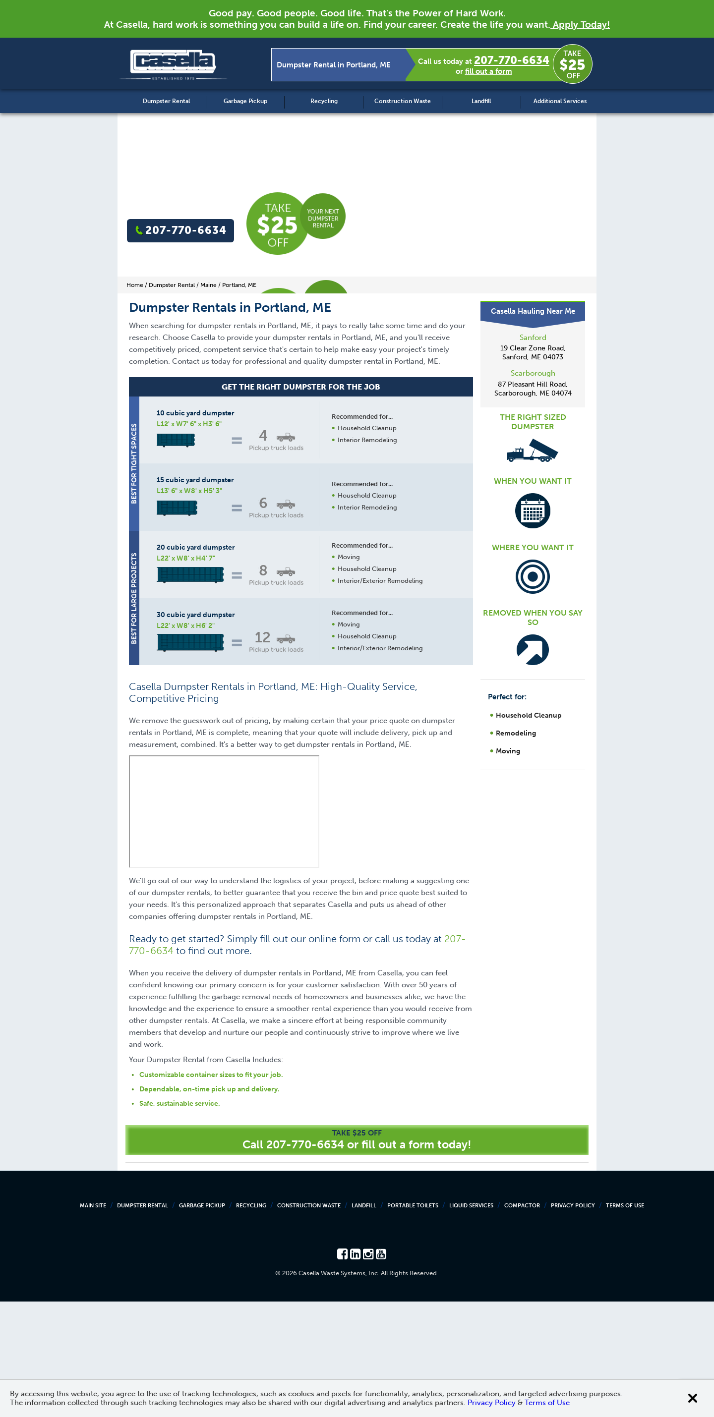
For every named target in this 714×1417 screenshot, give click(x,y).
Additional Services (560, 101)
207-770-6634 (511, 60)
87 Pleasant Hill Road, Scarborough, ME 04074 (533, 388)
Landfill (481, 101)
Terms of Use (625, 1321)
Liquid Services (471, 1321)
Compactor (522, 1321)
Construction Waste (402, 101)
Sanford (533, 337)
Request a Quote (366, 755)
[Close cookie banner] (692, 1398)
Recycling (324, 101)
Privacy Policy (573, 1321)
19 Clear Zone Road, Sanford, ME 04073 (533, 352)
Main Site (93, 1321)
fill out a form (488, 71)
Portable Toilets (412, 1321)
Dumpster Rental (166, 101)
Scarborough (533, 373)
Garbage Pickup (245, 101)
